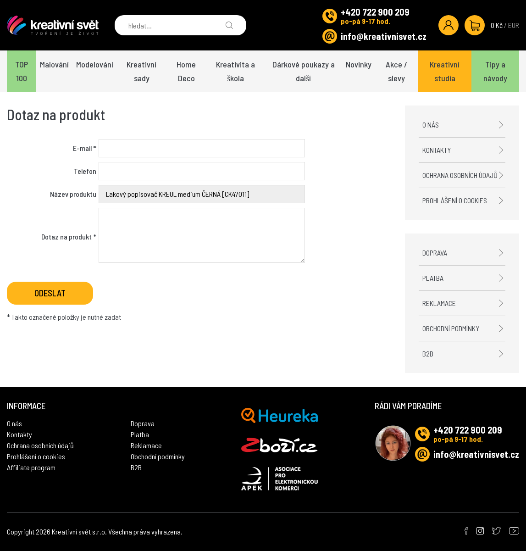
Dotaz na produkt (68, 236)
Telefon (85, 171)
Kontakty (436, 149)
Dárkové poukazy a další (303, 71)
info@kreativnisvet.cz (383, 36)
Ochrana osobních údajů (460, 175)
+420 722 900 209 (375, 11)
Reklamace (439, 303)
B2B (427, 353)
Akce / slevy (396, 71)
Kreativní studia (445, 71)
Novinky (358, 64)
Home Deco (186, 71)
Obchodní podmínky (450, 328)
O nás (430, 124)
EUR (513, 25)
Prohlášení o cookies (454, 200)
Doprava (434, 252)
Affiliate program (31, 467)
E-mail (84, 148)
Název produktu (73, 193)
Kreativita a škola (235, 71)
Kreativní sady (141, 71)
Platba (432, 277)
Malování (54, 64)
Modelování (94, 64)
